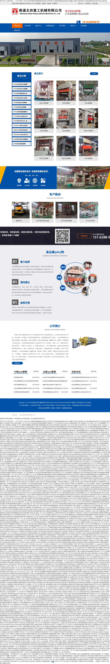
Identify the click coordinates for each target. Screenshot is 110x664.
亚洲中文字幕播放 (5, 656)
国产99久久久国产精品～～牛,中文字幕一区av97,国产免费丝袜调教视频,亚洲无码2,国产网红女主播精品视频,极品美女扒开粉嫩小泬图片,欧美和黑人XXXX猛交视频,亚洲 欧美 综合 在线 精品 (53, 1)
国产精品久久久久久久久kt (24, 659)
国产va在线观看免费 (83, 654)
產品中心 (80, 3)
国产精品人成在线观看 (36, 657)
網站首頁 (17, 26)
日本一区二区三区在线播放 (57, 659)
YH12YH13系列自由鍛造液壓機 (20, 126)
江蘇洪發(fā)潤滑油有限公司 (27, 415)
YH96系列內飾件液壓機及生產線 (20, 139)
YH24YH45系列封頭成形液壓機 (20, 130)
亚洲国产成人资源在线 (101, 659)
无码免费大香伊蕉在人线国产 (85, 659)
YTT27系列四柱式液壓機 (20, 89)
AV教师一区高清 (100, 661)
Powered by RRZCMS (65, 402)
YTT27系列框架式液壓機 (20, 84)
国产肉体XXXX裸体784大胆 (95, 656)
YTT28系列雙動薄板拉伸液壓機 (20, 94)
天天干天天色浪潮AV (71, 654)
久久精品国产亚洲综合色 (80, 656)
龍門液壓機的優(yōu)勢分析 (51, 392)
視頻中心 (73, 26)
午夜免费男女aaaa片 (38, 654)
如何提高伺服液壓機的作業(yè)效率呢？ (54, 377)
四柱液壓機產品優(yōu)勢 (79, 388)
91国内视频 (90, 657)
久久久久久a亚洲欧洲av (22, 657)
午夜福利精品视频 (71, 659)
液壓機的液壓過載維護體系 (22, 392)
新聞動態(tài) (50, 26)
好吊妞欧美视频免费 (66, 656)
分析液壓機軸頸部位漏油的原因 (52, 388)
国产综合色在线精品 (100, 657)
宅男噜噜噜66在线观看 (51, 654)
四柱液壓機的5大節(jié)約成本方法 (81, 384)
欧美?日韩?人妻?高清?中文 (11, 661)
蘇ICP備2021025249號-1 (84, 402)
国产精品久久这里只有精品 (29, 656)
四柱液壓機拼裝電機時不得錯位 (23, 388)
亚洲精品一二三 (15, 656)
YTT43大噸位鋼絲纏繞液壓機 (20, 112)
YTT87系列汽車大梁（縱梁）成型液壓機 (20, 121)
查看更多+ (17, 363)
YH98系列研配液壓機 (19, 144)
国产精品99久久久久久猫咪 (18, 654)
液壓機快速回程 (18, 377)
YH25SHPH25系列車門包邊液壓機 (20, 135)
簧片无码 (61, 654)
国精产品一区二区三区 (79, 657)
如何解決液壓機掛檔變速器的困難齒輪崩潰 (55, 381)
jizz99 (29, 654)
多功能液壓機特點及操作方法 (80, 381)
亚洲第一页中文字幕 (66, 657)
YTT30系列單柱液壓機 (19, 107)
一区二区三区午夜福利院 (45, 656)
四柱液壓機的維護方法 (20, 384)
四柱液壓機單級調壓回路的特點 (81, 377)
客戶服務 (84, 26)
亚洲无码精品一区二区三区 (52, 657)
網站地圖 (95, 3)
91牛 (1, 661)
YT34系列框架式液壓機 (20, 102)
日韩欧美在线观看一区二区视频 (99, 654)
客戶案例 (62, 26)
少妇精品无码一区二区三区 (40, 659)
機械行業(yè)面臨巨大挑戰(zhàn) (52, 384)
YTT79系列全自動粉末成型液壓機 (20, 116)
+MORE (94, 73)
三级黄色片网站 (10, 657)
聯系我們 (88, 3)
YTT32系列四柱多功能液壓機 (20, 98)
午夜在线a (56, 656)
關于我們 (28, 26)
